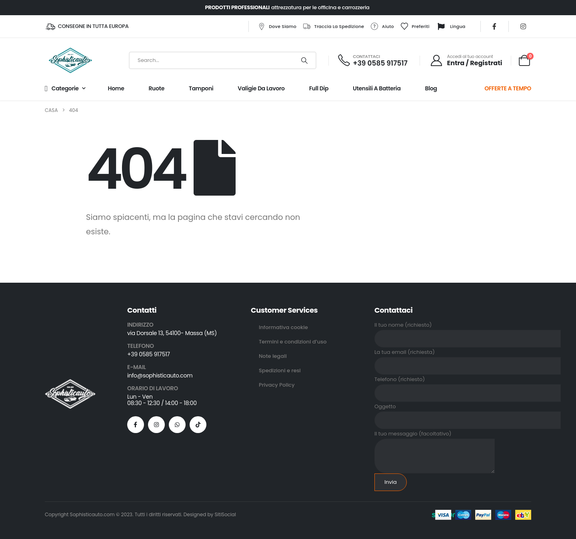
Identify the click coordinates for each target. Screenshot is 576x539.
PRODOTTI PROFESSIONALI (237, 7)
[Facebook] (494, 26)
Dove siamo (276, 26)
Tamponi (201, 88)
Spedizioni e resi (280, 370)
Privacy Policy (276, 385)
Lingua (451, 26)
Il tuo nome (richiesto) (467, 331)
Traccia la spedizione (333, 26)
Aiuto (382, 26)
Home (116, 88)
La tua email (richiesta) (467, 358)
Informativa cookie (283, 327)
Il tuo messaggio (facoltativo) (434, 444)
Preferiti (414, 26)
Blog (431, 88)
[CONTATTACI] (372, 60)
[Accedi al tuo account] (466, 60)
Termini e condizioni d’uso (292, 341)
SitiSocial (225, 514)
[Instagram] (523, 26)
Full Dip (318, 88)
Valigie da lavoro (261, 88)
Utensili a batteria (376, 88)
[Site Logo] (70, 60)
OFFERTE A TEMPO (507, 88)
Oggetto (467, 413)
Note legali (273, 356)
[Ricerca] (304, 60)
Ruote (156, 88)
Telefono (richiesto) (467, 386)
